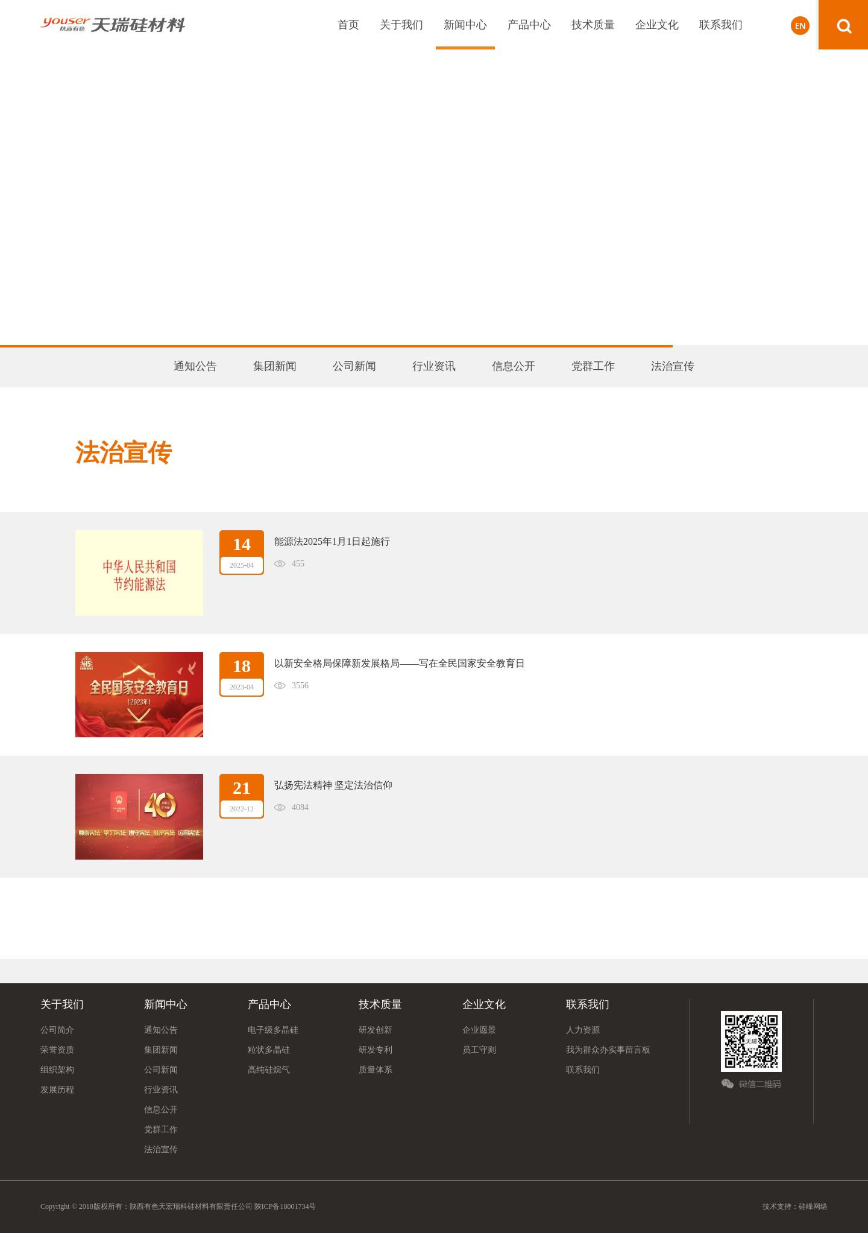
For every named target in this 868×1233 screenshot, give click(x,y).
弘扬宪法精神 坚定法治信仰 (333, 785)
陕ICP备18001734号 (284, 1206)
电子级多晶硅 (273, 1030)
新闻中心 (465, 25)
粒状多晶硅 (269, 1049)
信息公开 (513, 366)
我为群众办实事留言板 (608, 1049)
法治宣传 (672, 366)
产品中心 (529, 25)
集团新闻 (275, 366)
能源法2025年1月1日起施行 (332, 541)
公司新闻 (354, 366)
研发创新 (375, 1030)
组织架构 (57, 1069)
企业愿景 (479, 1030)
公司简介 (57, 1030)
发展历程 (57, 1089)
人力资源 (583, 1030)
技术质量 (593, 25)
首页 (348, 25)
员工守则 (479, 1049)
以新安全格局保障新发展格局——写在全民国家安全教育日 (399, 663)
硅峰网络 (813, 1206)
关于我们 (401, 25)
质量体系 (375, 1069)
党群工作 (593, 366)
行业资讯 (434, 366)
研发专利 (375, 1049)
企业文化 (657, 25)
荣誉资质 (57, 1049)
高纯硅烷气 (269, 1069)
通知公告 (195, 366)
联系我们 (721, 25)
